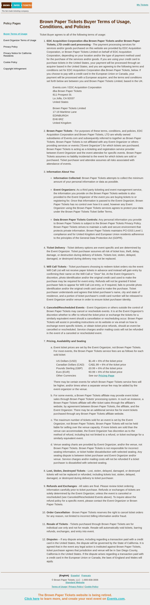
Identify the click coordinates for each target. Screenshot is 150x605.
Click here (32, 598)
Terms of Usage (59, 587)
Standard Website (75, 582)
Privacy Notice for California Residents (17, 54)
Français (86, 575)
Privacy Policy (10, 46)
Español (75, 575)
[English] (64, 575)
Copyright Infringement (14, 68)
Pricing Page (106, 375)
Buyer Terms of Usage (15, 34)
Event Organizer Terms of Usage (19, 40)
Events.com (116, 598)
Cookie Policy (10, 62)
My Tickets (142, 4)
